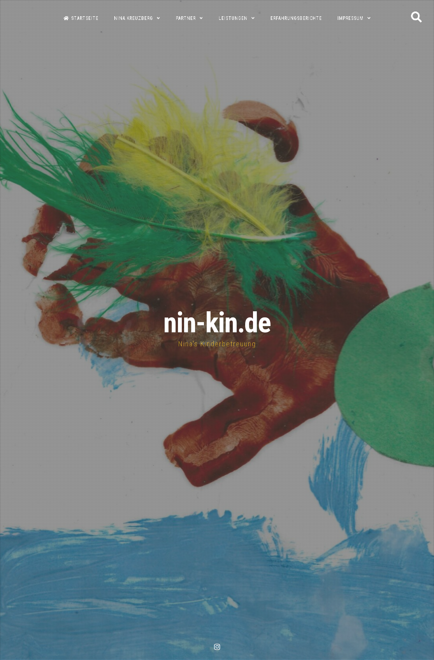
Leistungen (233, 18)
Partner (186, 18)
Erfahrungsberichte (296, 18)
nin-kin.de (217, 322)
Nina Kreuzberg (133, 18)
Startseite (80, 18)
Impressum (350, 18)
